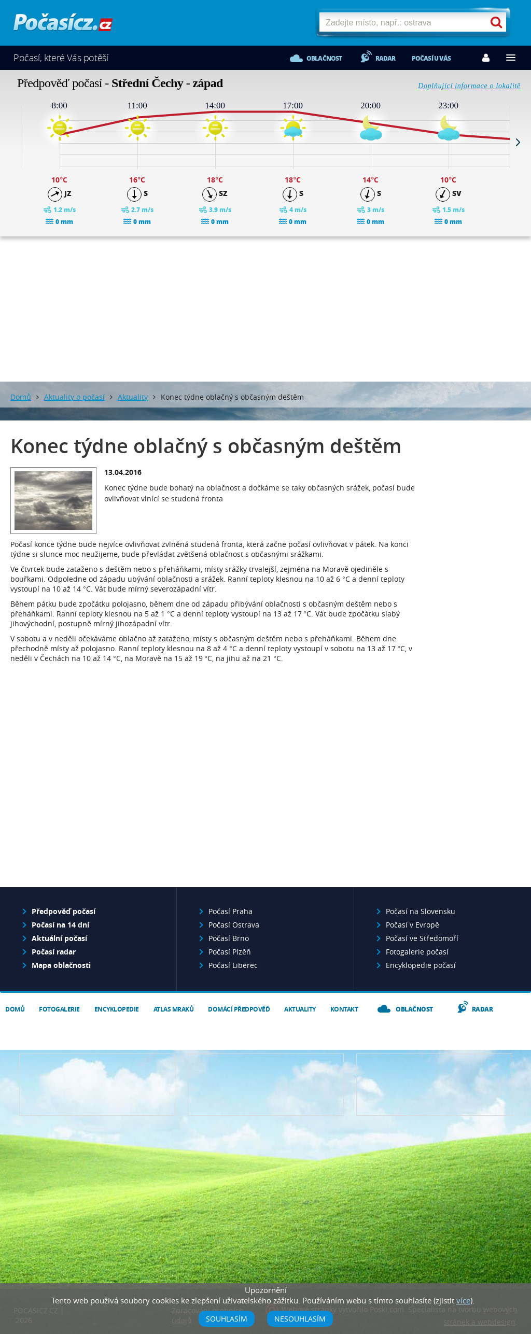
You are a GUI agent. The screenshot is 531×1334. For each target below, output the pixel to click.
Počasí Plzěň (229, 952)
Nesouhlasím (300, 1319)
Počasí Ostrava (233, 925)
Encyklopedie (116, 1009)
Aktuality (133, 397)
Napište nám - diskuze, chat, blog (266, 1085)
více (463, 1300)
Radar (385, 58)
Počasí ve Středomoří (422, 938)
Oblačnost (324, 58)
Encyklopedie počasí (421, 965)
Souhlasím (226, 1319)
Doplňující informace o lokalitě (469, 86)
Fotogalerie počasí (417, 952)
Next (518, 142)
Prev (13, 142)
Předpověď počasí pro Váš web (97, 1085)
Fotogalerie (59, 1009)
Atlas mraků (173, 1009)
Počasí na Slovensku (420, 911)
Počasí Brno (228, 938)
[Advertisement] (265, 309)
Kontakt (344, 1009)
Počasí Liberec (233, 965)
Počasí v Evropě (412, 925)
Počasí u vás (431, 58)
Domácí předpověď (239, 1009)
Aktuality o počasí (74, 397)
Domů (20, 397)
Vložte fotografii (434, 1085)
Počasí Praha (230, 911)
